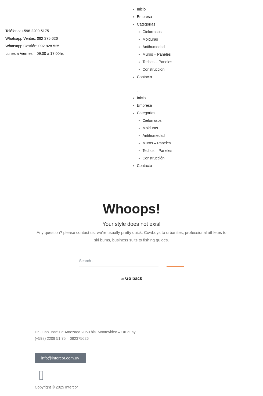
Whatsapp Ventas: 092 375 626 (31, 38)
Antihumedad (154, 47)
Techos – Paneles (157, 62)
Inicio (141, 9)
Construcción (154, 69)
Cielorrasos (152, 32)
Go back (133, 278)
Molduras (150, 39)
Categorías (146, 24)
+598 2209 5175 (35, 31)
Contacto (144, 77)
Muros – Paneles (157, 54)
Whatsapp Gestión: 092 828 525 (32, 46)
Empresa (144, 17)
